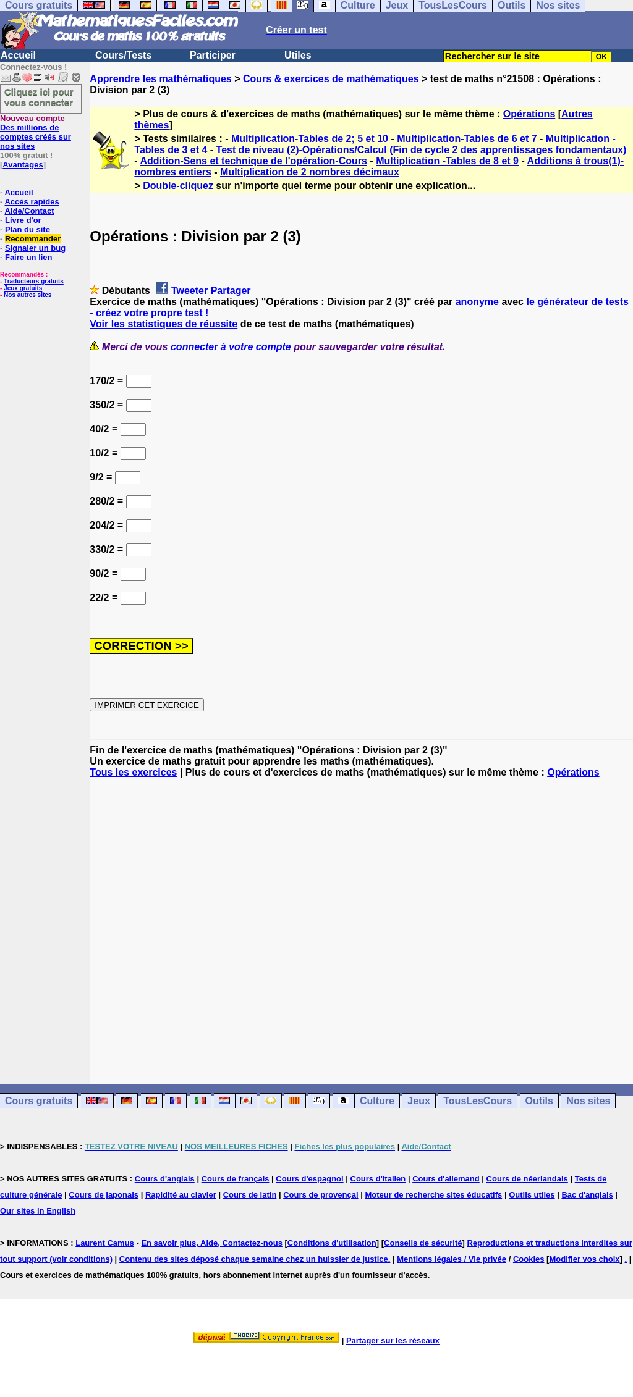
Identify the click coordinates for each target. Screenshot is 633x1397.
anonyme (477, 301)
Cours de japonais (103, 1194)
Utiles (298, 55)
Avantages (22, 164)
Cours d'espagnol (309, 1178)
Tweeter (189, 290)
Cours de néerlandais (527, 1178)
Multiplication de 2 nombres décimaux (309, 172)
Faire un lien (29, 257)
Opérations (529, 114)
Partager (231, 290)
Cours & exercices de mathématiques (331, 78)
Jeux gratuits (23, 288)
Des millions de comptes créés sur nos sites (35, 132)
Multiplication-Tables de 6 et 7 (467, 138)
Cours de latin (250, 1194)
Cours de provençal (320, 1194)
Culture (377, 1101)
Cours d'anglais (165, 1178)
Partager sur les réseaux (393, 1340)
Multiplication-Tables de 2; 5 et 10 (309, 138)
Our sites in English (37, 1210)
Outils (539, 1101)
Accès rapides (31, 201)
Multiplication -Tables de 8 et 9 (447, 161)
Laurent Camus (104, 1243)
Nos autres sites (27, 295)
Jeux (418, 1101)
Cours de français (236, 1178)
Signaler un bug (35, 248)
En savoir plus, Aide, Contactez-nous (212, 1243)
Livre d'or (23, 220)
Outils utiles (531, 1194)
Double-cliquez (178, 185)
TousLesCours (477, 1101)
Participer (213, 55)
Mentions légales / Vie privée (451, 1259)
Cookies (529, 1259)
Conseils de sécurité (423, 1243)
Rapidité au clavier (180, 1194)
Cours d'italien (378, 1178)
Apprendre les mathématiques (160, 78)
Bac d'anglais (587, 1194)
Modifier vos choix (584, 1259)
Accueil (18, 55)
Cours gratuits (38, 1101)
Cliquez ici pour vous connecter (39, 96)
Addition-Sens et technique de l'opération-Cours (253, 161)
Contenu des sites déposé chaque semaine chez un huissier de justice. (255, 1259)
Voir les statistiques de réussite (163, 324)
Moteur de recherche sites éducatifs (433, 1194)
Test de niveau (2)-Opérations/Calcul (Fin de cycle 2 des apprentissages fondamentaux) (421, 150)
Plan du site (27, 229)
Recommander (33, 238)
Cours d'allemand (446, 1178)
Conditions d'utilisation (331, 1243)
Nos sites (588, 1101)
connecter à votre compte (231, 347)
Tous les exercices (133, 772)
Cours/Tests (123, 55)
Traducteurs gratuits (34, 281)
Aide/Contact (29, 211)
